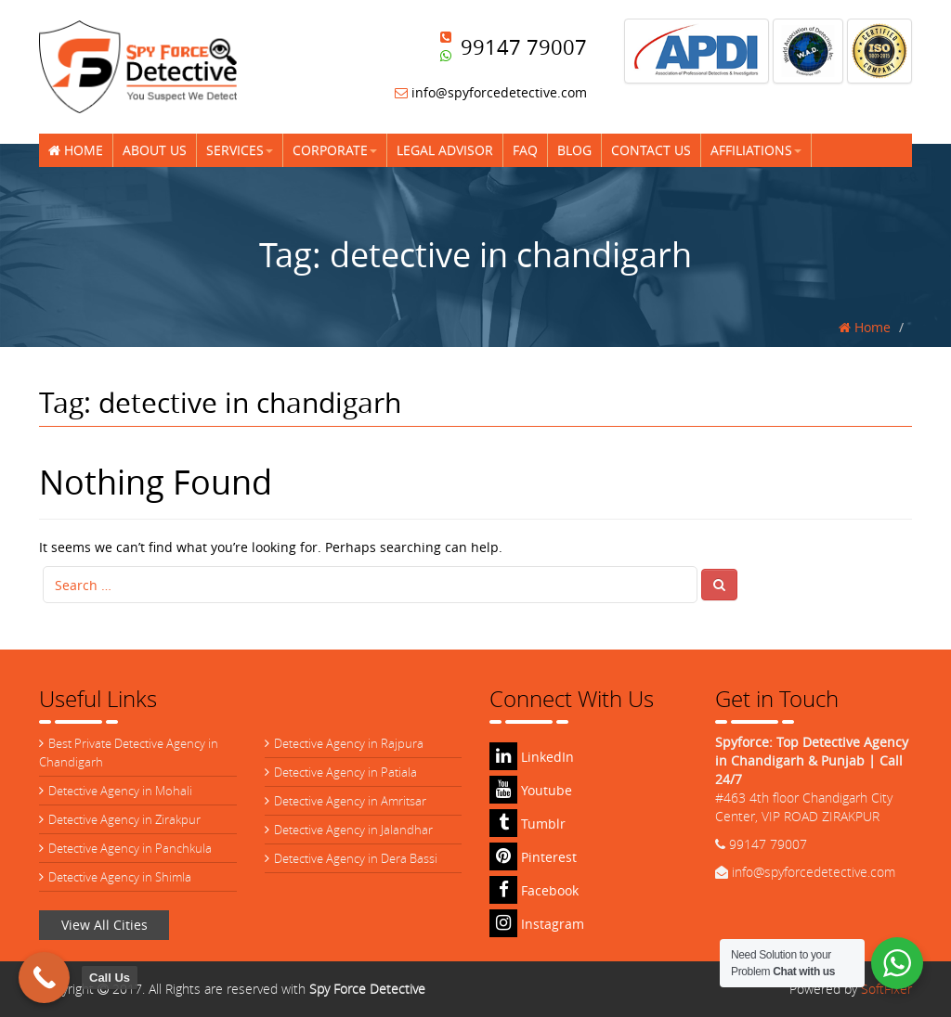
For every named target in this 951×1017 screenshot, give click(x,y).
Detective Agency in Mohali (120, 790)
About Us (155, 150)
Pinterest (533, 857)
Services (239, 150)
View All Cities (104, 924)
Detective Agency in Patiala (345, 772)
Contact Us (651, 150)
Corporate (335, 150)
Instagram (536, 924)
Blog (574, 150)
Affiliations (755, 150)
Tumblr (527, 823)
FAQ (525, 150)
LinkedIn (531, 757)
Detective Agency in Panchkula (130, 848)
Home (75, 150)
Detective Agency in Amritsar (350, 800)
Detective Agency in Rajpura (348, 743)
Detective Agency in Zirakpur (124, 819)
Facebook (534, 890)
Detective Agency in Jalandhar (353, 829)
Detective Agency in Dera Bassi (355, 858)
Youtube (530, 790)
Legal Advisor (445, 150)
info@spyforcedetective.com (491, 92)
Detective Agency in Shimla (119, 877)
